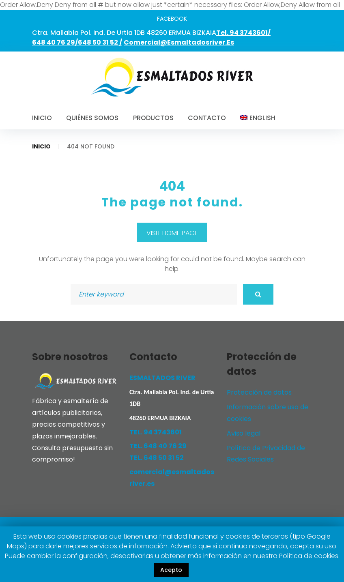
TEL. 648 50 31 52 (156, 457)
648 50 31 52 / (100, 42)
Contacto (207, 117)
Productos (153, 117)
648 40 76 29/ (55, 42)
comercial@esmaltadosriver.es (179, 42)
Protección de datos (259, 392)
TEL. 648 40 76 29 (158, 446)
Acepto (171, 570)
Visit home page (172, 233)
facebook (172, 19)
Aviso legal (243, 433)
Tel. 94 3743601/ (243, 32)
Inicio (42, 117)
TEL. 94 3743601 (155, 432)
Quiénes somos (92, 117)
